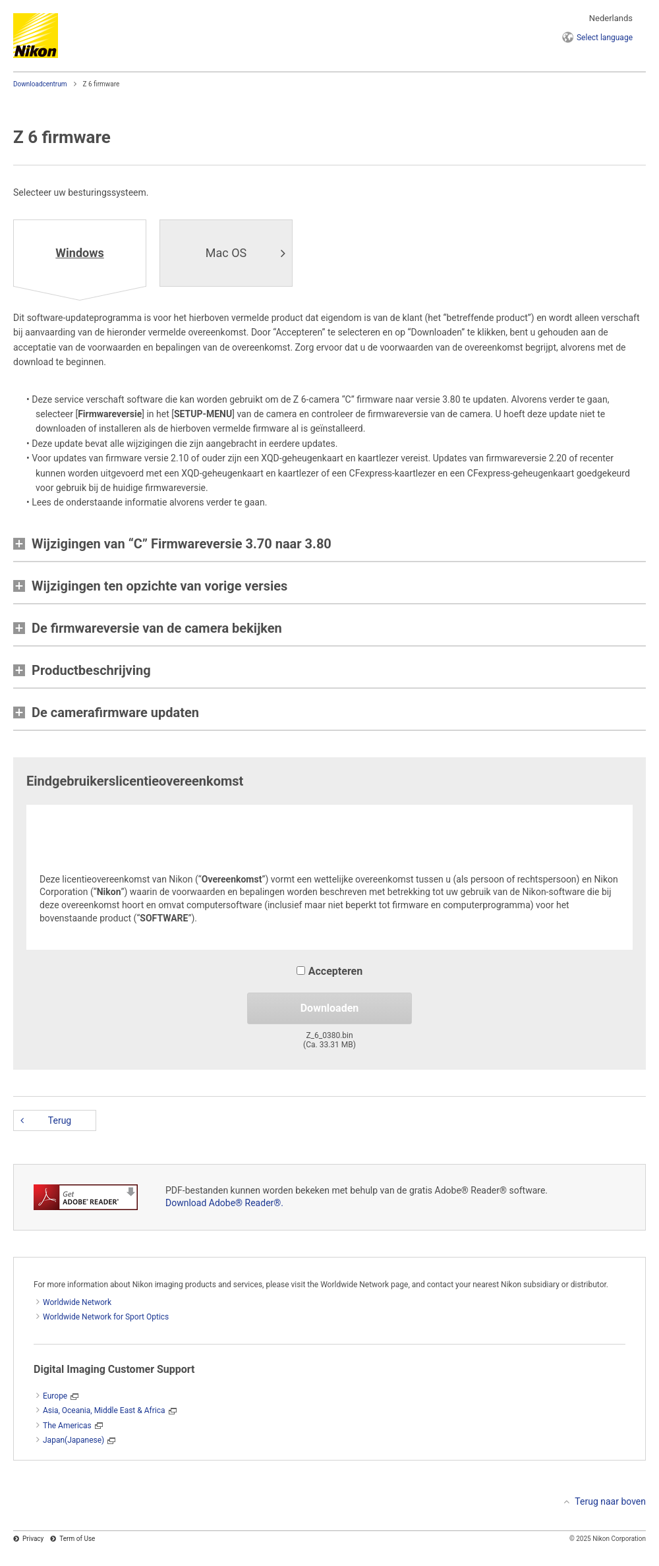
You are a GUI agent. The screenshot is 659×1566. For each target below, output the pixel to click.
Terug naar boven (610, 1501)
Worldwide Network (77, 1302)
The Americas (67, 1425)
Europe (55, 1396)
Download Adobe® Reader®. (224, 1203)
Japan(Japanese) (73, 1440)
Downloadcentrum (40, 84)
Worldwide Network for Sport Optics (106, 1316)
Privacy (32, 1538)
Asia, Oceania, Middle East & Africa (104, 1410)
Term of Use (77, 1538)
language (605, 38)
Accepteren (329, 971)
